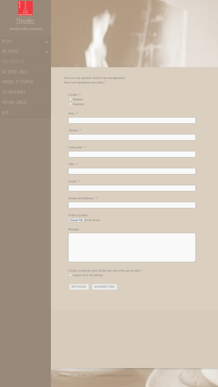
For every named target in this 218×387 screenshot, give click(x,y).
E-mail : (73, 181)
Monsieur (78, 104)
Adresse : (73, 130)
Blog (5, 112)
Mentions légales (14, 102)
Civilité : (73, 94)
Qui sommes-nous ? (15, 72)
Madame (78, 99)
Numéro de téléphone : (81, 198)
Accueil (7, 41)
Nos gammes (10, 51)
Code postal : (76, 147)
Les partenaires (14, 92)
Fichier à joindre (78, 215)
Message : (74, 229)
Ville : (71, 164)
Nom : (72, 113)
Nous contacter (13, 61)
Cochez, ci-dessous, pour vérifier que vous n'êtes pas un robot (104, 276)
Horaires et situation (17, 82)
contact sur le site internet (88, 280)
